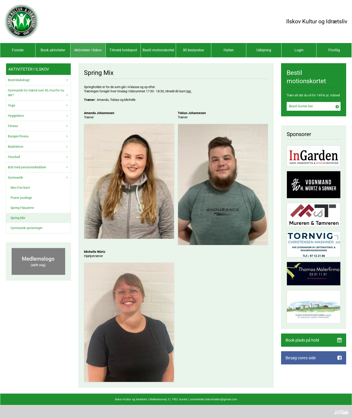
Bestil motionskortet (158, 50)
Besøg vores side (301, 357)
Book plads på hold (302, 340)
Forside (18, 50)
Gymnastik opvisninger (26, 228)
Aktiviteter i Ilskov (88, 50)
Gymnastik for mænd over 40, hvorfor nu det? (36, 93)
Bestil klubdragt (19, 80)
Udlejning (263, 50)
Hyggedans (16, 115)
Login (299, 50)
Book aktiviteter (53, 50)
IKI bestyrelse (193, 50)
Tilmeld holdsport (123, 50)
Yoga (11, 105)
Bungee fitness (18, 136)
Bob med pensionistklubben (27, 167)
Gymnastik (15, 177)
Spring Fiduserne (22, 208)
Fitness (13, 126)
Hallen (229, 50)
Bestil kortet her (301, 106)
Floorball (14, 157)
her (189, 91)
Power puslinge (21, 197)
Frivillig (334, 50)
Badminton (15, 146)
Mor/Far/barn (20, 187)
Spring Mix (18, 218)
